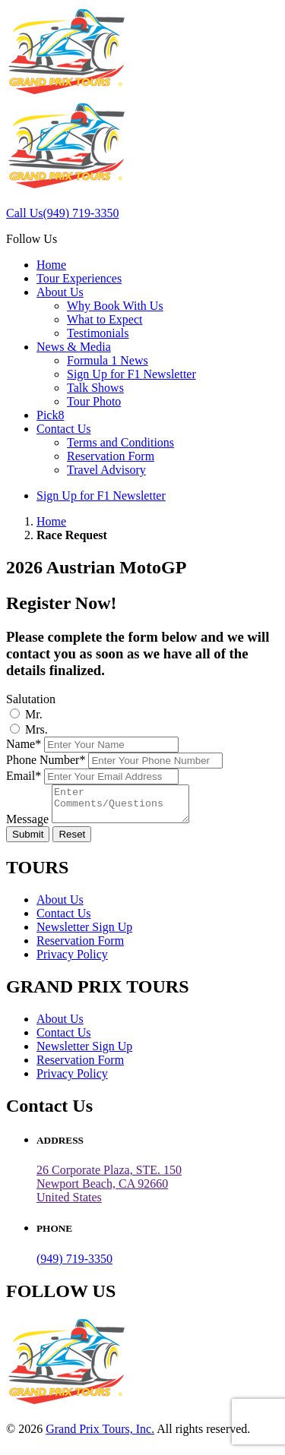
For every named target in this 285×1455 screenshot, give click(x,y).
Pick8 (50, 415)
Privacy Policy (72, 961)
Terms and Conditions (120, 442)
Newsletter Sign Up (84, 933)
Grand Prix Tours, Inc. (100, 1435)
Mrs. (36, 729)
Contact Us (63, 428)
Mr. (34, 714)
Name (23, 743)
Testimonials (98, 333)
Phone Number (45, 759)
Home (51, 264)
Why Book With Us (115, 305)
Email (23, 775)
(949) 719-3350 (74, 1265)
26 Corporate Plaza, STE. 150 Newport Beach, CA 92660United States (109, 1190)
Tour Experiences (79, 278)
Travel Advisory (106, 469)
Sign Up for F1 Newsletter (131, 374)
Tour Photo (94, 401)
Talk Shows (95, 387)
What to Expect (105, 319)
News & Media (73, 346)
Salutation (30, 699)
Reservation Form (110, 456)
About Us (60, 292)
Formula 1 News (107, 360)
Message (27, 825)
